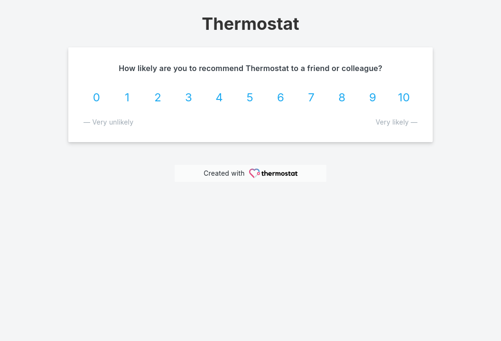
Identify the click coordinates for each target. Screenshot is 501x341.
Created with (250, 173)
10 (404, 97)
